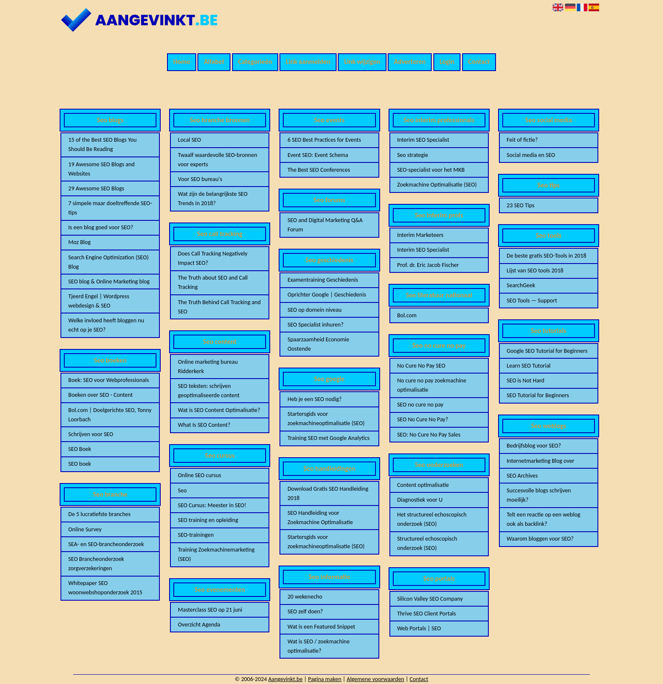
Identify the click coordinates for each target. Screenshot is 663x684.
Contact (479, 62)
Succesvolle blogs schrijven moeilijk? (539, 495)
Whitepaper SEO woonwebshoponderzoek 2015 (105, 588)
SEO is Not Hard (525, 380)
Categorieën (255, 62)
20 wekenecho (305, 596)
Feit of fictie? (522, 139)
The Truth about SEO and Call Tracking (213, 282)
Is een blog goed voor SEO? (101, 227)
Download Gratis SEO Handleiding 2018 (328, 493)
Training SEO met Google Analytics (329, 438)
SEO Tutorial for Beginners (538, 395)
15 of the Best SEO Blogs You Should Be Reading (102, 144)
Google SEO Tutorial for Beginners (547, 350)
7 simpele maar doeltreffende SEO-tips (110, 208)
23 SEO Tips (520, 205)
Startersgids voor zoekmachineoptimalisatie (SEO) (326, 418)
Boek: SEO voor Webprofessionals (108, 380)
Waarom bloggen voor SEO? (540, 538)
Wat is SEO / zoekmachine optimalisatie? (319, 646)
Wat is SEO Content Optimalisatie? (219, 410)
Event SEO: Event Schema (318, 155)
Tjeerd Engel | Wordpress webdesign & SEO (98, 301)
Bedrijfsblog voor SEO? (534, 445)
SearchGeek (521, 285)
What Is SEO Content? (204, 425)
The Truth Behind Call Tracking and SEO (219, 307)
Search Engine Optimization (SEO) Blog (108, 262)
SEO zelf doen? (305, 611)
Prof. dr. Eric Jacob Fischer (428, 265)
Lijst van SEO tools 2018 (535, 270)
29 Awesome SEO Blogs (96, 188)
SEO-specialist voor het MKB (431, 169)
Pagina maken (324, 679)
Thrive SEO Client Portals (426, 613)
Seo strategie (412, 155)
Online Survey (85, 529)
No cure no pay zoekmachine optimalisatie (431, 385)
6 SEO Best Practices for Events (324, 139)
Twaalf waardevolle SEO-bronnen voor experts (218, 159)
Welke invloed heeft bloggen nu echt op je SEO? (106, 325)
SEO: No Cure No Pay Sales (428, 434)
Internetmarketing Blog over (540, 460)
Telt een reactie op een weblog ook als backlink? (543, 519)
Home (181, 62)
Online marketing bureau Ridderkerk (208, 366)
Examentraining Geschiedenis (323, 279)
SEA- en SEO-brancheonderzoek (106, 544)
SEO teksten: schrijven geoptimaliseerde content (209, 390)
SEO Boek (79, 449)
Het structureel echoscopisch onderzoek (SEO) (431, 519)
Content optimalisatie (423, 485)
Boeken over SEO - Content (100, 394)
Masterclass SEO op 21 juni (210, 609)
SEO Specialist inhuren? (315, 324)
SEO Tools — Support (532, 300)
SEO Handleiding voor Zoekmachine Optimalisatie (320, 517)
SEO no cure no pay (420, 404)
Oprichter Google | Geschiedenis (327, 294)
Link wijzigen (362, 62)
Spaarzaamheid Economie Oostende (318, 344)
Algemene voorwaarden (375, 679)
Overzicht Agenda (199, 624)
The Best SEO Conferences (319, 169)
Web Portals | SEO (419, 628)
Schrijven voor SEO (90, 434)
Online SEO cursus (199, 475)
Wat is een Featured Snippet (321, 626)
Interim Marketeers (420, 235)
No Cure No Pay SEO (421, 365)
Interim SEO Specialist (423, 139)
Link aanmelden (308, 62)
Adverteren (410, 62)
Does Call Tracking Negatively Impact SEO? (213, 258)
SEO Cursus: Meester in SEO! (212, 505)
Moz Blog (79, 242)
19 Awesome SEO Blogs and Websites (101, 169)
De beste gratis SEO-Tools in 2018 (546, 255)
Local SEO (189, 139)
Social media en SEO (531, 155)
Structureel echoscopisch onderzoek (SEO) (427, 543)
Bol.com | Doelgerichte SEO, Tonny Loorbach (110, 415)
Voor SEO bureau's (200, 179)
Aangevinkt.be (285, 679)
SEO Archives (522, 475)
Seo (182, 490)
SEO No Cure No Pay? (422, 419)
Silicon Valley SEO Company (430, 598)
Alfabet (214, 62)
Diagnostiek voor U (419, 499)
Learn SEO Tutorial (529, 365)
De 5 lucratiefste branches (99, 514)
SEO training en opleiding (208, 520)
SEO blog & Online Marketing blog (109, 281)
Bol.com (406, 315)
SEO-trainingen (196, 534)
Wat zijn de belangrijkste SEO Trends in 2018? (213, 198)
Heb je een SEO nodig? (315, 399)
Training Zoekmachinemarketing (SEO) (216, 554)
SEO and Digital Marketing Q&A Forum (325, 225)
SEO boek (79, 463)
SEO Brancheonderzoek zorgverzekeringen (96, 563)
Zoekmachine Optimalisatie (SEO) (437, 184)
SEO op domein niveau (315, 309)
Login (446, 62)
